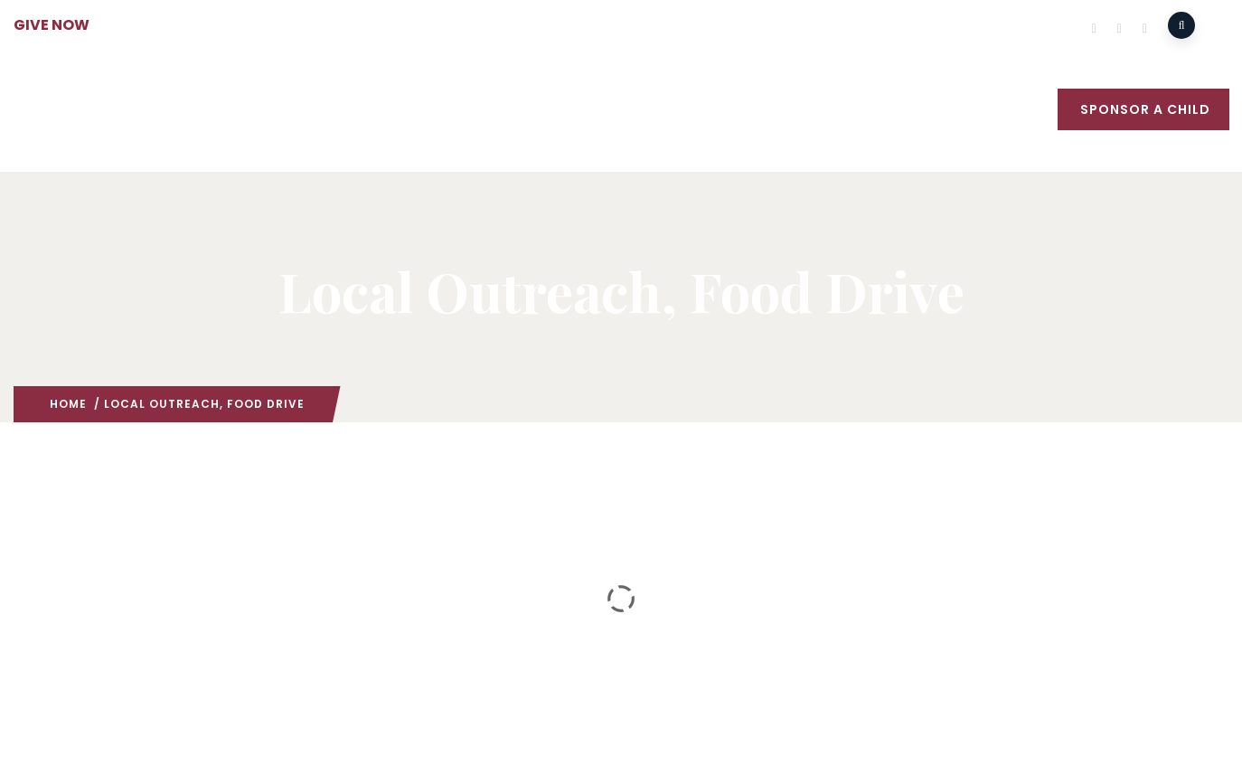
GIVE (1031, 111)
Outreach (571, 111)
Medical (662, 111)
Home (68, 403)
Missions (477, 111)
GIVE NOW (51, 24)
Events (843, 111)
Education (755, 111)
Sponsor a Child (1145, 109)
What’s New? (941, 111)
